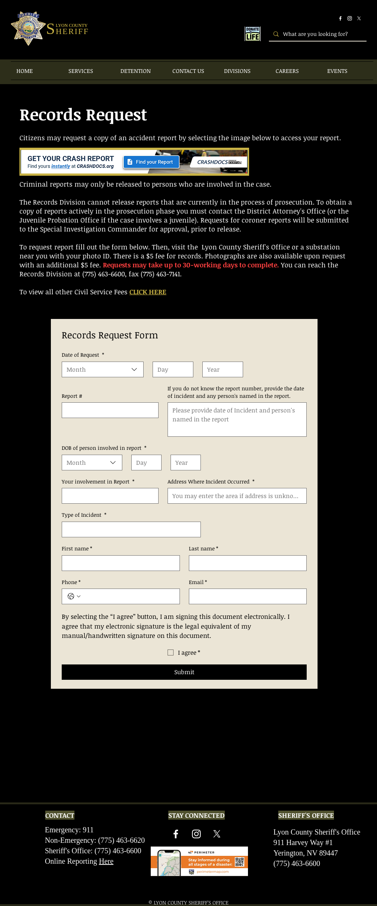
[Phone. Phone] (128, 596)
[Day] (170, 369)
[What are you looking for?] (317, 34)
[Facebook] (340, 18)
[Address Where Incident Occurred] (235, 495)
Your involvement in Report (98, 481)
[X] (359, 18)
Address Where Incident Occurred (211, 481)
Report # (72, 395)
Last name (203, 548)
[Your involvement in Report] (108, 495)
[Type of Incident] (129, 529)
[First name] (118, 563)
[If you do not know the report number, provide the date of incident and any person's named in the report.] (237, 419)
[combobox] (103, 369)
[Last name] (245, 563)
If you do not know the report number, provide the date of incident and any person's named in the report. (236, 392)
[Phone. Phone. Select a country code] (74, 596)
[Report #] (108, 410)
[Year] (220, 369)
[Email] (245, 596)
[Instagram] (349, 18)
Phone (71, 582)
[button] (89, 71)
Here (106, 861)
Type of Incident (84, 515)
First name (77, 548)
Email (198, 582)
